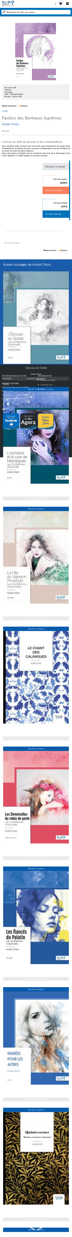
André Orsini (10, 124)
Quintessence (36, 1208)
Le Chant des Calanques (36, 727)
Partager (5, 111)
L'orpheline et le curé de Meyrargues (36, 487)
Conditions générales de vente (52, 394)
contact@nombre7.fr (16, 398)
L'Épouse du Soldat (36, 367)
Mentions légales (47, 389)
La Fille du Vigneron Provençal (36, 607)
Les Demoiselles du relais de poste (36, 847)
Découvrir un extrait (55, 166)
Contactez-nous (46, 385)
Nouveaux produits (47, 380)
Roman (5, 131)
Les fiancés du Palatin (36, 968)
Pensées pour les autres (36, 1088)
